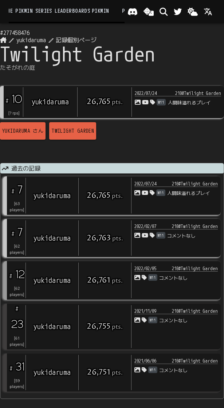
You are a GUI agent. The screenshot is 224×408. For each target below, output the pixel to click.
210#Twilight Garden (198, 93)
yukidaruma (31, 40)
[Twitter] (178, 12)
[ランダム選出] (149, 12)
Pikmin (100, 11)
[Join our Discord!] (133, 12)
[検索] (163, 12)
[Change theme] (193, 12)
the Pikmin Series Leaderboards (47, 11)
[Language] (208, 11)
